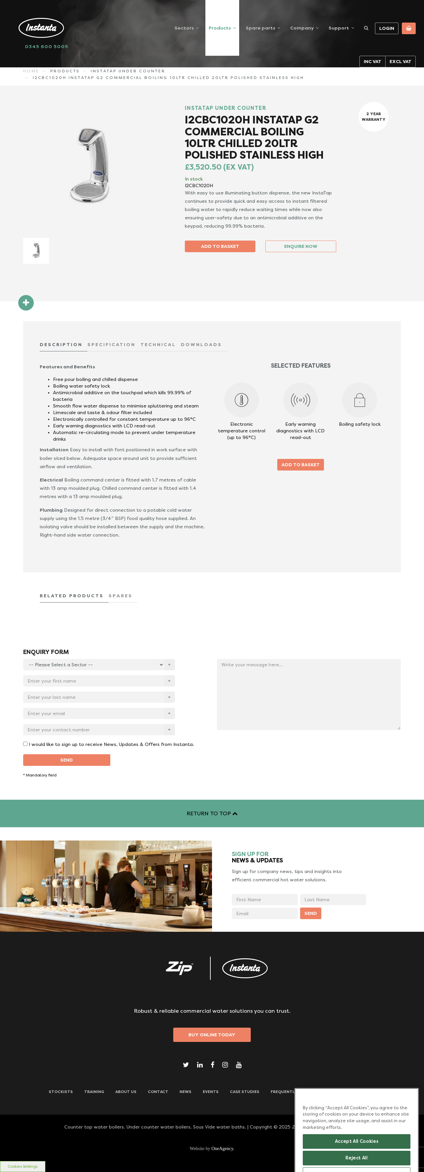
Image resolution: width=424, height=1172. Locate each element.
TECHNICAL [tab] (158, 344)
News (185, 1091)
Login (386, 28)
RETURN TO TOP (212, 813)
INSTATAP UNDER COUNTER (128, 71)
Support (339, 28)
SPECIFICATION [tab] (111, 344)
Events (211, 1091)
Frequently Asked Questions (304, 1091)
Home (31, 71)
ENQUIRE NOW (300, 246)
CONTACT (158, 1091)
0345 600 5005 (46, 46)
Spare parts (260, 28)
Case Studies (244, 1091)
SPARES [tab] (120, 595)
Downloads (362, 1091)
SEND (66, 760)
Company (302, 28)
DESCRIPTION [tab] (61, 344)
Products (220, 28)
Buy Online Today (212, 1034)
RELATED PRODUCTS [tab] (72, 595)
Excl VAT (400, 61)
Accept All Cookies (357, 1155)
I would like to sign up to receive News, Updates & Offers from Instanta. (111, 744)
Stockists (61, 1091)
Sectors (184, 28)
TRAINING (94, 1091)
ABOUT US (125, 1091)
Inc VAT (372, 61)
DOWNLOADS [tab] (201, 344)
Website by (211, 1148)
